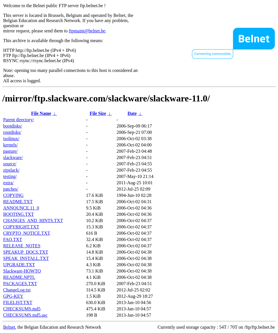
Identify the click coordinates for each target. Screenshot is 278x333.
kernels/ (10, 144)
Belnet (9, 327)
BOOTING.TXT (18, 214)
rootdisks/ (12, 132)
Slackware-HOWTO (22, 271)
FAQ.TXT (12, 239)
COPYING (13, 195)
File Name (41, 113)
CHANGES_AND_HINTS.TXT (33, 220)
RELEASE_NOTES (21, 245)
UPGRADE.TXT (19, 264)
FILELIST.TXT (17, 302)
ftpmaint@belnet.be (87, 30)
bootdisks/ (12, 126)
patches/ (10, 189)
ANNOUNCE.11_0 (21, 207)
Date (132, 113)
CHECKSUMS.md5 (21, 308)
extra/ (8, 182)
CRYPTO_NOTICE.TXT (26, 233)
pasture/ (10, 151)
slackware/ (13, 157)
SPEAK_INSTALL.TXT (26, 258)
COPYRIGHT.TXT (21, 226)
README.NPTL (19, 277)
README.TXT (18, 201)
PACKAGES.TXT (20, 283)
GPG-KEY (13, 296)
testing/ (10, 176)
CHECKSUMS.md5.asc (25, 315)
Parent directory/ (18, 119)
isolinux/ (11, 138)
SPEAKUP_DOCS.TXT (25, 252)
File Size (98, 113)
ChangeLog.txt (17, 289)
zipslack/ (11, 170)
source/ (9, 163)
